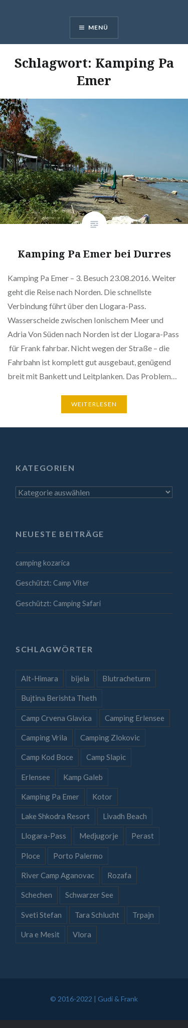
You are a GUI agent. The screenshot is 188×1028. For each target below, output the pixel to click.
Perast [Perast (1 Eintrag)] (142, 835)
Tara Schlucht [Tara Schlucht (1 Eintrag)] (97, 914)
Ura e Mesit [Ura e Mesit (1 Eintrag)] (40, 934)
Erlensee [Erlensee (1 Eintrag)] (35, 777)
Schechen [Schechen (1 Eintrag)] (36, 894)
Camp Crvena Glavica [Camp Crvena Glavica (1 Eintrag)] (56, 717)
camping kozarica (43, 563)
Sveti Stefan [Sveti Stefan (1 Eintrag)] (41, 914)
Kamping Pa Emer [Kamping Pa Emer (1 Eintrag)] (50, 796)
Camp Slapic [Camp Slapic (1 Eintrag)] (106, 756)
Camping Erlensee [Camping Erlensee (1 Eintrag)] (134, 717)
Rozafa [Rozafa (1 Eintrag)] (119, 875)
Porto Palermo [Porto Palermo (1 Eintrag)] (78, 855)
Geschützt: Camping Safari (58, 603)
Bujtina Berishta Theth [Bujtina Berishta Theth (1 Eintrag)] (59, 697)
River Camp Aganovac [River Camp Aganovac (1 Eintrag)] (57, 875)
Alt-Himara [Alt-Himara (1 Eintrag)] (39, 678)
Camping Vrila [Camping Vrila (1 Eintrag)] (44, 737)
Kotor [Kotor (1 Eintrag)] (102, 796)
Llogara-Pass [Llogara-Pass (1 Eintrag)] (43, 835)
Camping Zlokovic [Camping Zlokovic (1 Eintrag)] (110, 737)
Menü (98, 27)
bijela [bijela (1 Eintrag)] (80, 678)
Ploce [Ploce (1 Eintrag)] (30, 855)
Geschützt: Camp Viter (52, 583)
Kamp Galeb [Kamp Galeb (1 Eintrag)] (83, 777)
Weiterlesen (94, 404)
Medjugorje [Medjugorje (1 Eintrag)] (98, 835)
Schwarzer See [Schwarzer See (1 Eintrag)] (89, 894)
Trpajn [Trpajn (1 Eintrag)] (143, 914)
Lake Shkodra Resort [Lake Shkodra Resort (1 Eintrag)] (55, 816)
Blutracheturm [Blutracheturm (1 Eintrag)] (126, 678)
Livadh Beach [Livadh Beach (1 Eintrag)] (125, 816)
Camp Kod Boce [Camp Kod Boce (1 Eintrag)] (47, 756)
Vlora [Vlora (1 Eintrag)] (82, 934)
